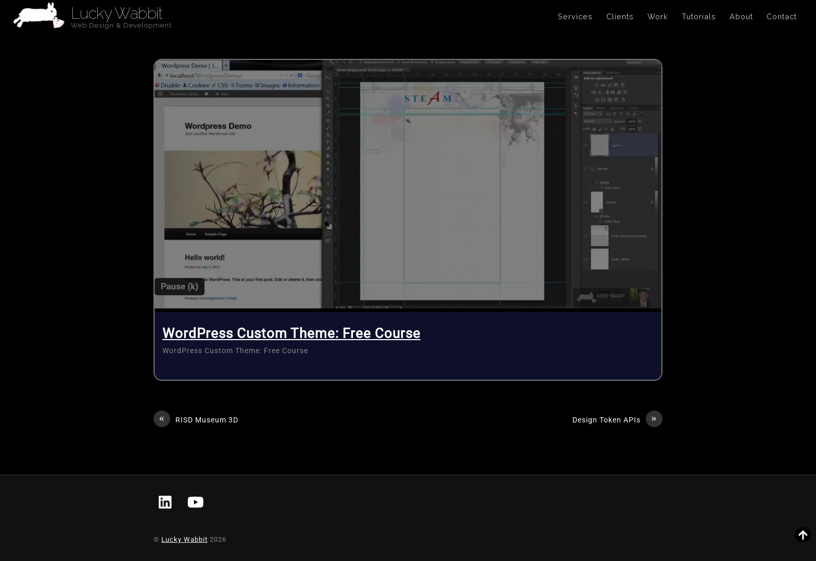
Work (657, 16)
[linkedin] (166, 502)
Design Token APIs (617, 420)
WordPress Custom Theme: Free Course (291, 333)
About (741, 16)
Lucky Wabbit (184, 539)
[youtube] (195, 502)
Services (575, 16)
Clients (620, 16)
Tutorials (699, 16)
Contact (782, 16)
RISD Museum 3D (196, 420)
